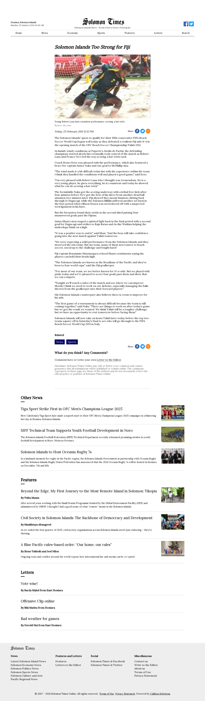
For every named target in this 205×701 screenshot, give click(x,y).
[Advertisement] (56, 9)
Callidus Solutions (160, 693)
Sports (101, 33)
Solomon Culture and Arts (27, 675)
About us (139, 668)
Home (18, 33)
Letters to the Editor (68, 665)
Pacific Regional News (24, 679)
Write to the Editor (146, 665)
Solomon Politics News (25, 668)
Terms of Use (142, 672)
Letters (158, 33)
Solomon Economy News (26, 665)
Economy (72, 33)
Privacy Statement (145, 675)
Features (130, 33)
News (45, 33)
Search (186, 33)
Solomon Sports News (24, 672)
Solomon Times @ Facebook (108, 661)
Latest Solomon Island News (28, 661)
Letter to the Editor (109, 359)
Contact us (141, 661)
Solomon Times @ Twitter (107, 665)
